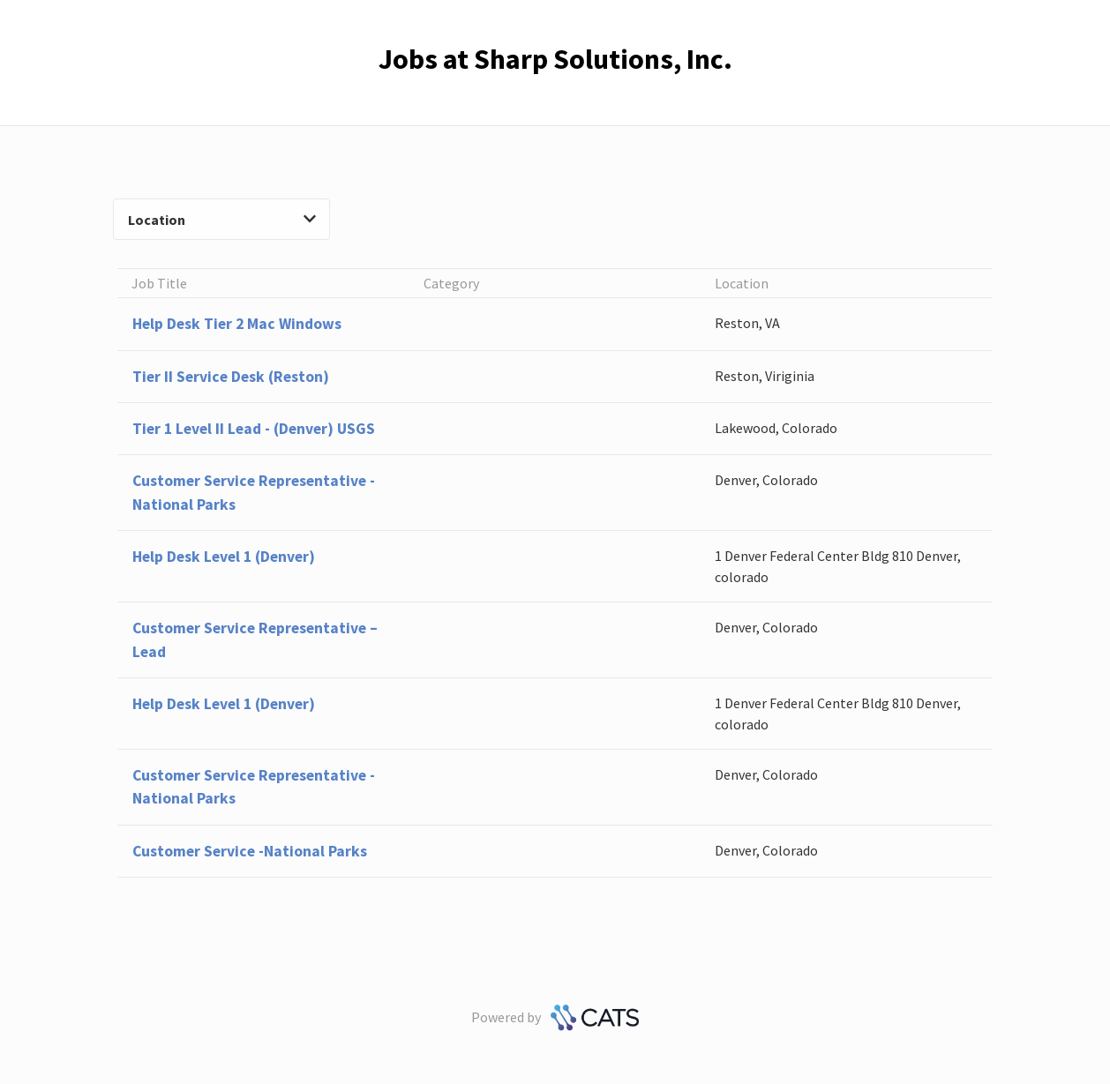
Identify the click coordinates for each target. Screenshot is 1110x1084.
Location (221, 219)
